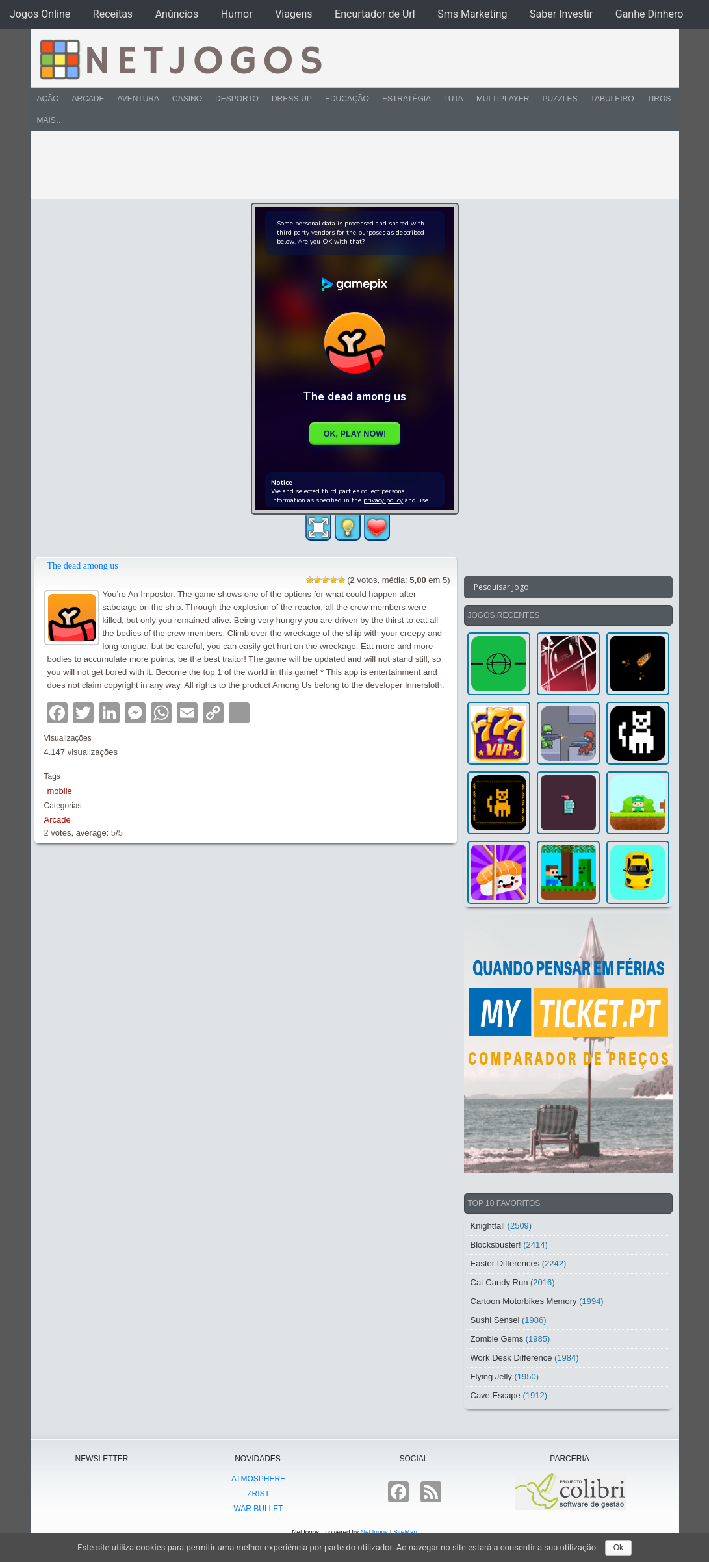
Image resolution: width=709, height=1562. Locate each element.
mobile (59, 791)
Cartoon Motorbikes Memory (524, 1301)
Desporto (237, 98)
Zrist (258, 1493)
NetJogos (374, 1532)
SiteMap (405, 1532)
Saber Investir (561, 14)
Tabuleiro (612, 98)
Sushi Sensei (495, 1320)
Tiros (659, 98)
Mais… (50, 120)
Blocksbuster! (496, 1244)
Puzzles (559, 98)
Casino (187, 98)
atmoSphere (258, 1478)
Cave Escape (496, 1395)
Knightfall (488, 1226)
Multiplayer (503, 98)
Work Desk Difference (511, 1358)
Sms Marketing (472, 14)
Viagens (293, 14)
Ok (618, 1547)
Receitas (113, 14)
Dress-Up (292, 98)
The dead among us (82, 565)
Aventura (138, 98)
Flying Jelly (491, 1376)
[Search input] (560, 587)
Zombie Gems (497, 1339)
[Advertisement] (346, 165)
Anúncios (177, 14)
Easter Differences (505, 1263)
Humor (237, 14)
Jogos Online (40, 14)
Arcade (88, 98)
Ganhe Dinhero (649, 14)
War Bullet (258, 1508)
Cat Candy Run (499, 1282)
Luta (453, 98)
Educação (347, 98)
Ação (48, 98)
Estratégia (406, 98)
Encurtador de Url (375, 14)
